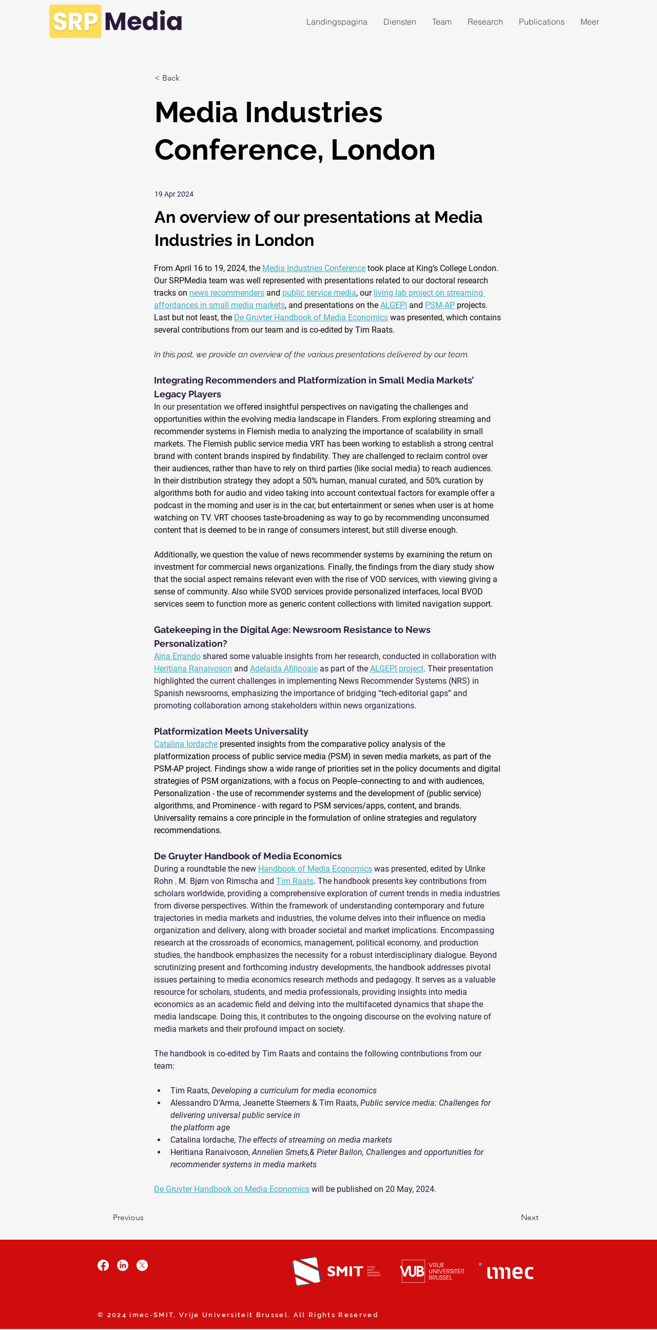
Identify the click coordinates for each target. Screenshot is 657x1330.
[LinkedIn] (122, 1265)
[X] (142, 1265)
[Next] (512, 1218)
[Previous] (147, 1218)
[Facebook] (103, 1265)
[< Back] (188, 78)
